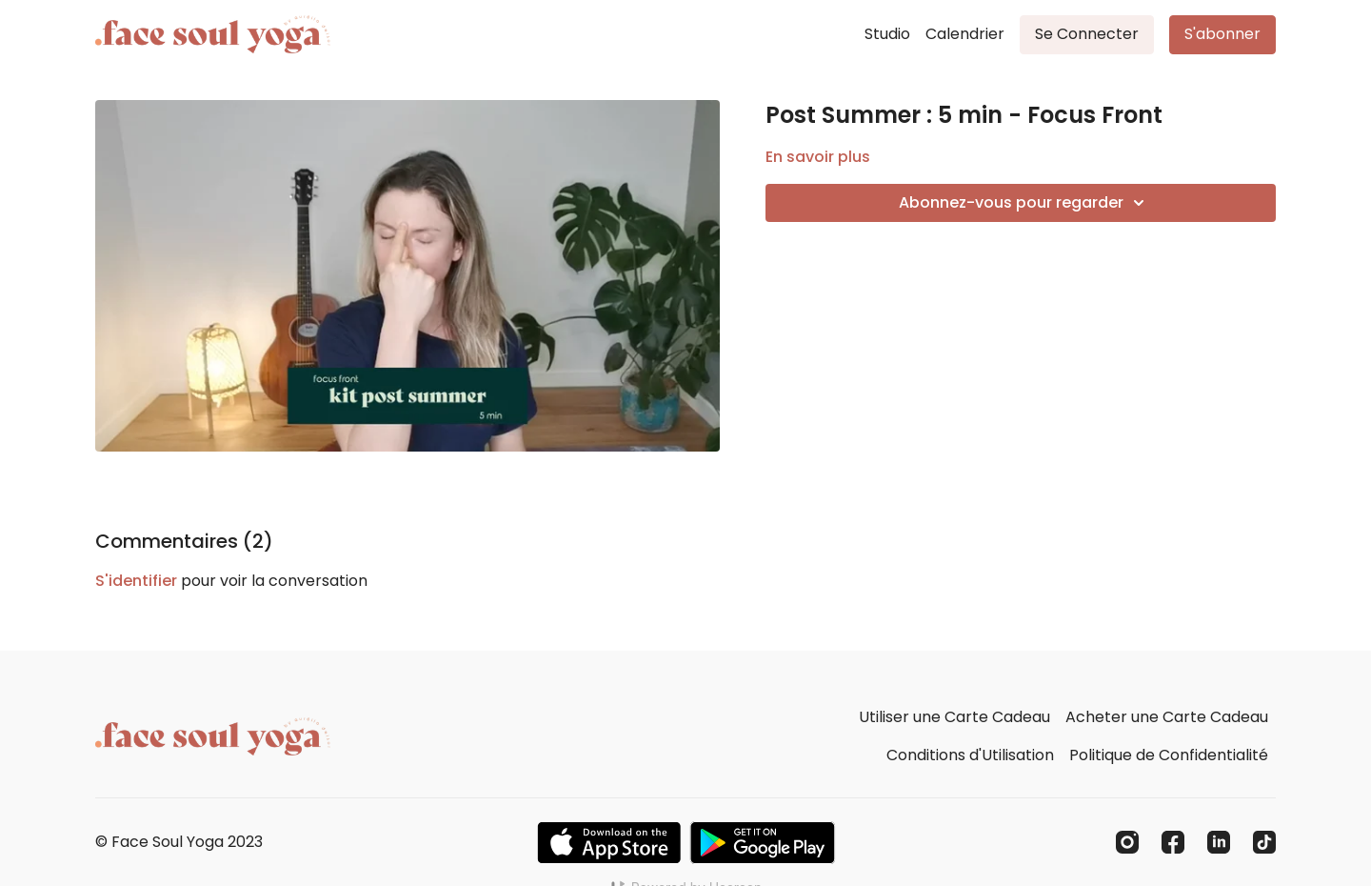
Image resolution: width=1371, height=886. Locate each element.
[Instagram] (1127, 842)
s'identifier (136, 581)
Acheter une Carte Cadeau (1166, 717)
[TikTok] (1264, 842)
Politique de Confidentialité (1168, 755)
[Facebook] (1173, 842)
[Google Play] (762, 842)
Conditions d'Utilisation (970, 755)
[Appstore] (609, 842)
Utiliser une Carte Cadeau (954, 717)
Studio (887, 34)
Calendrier (964, 34)
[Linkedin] (1218, 842)
